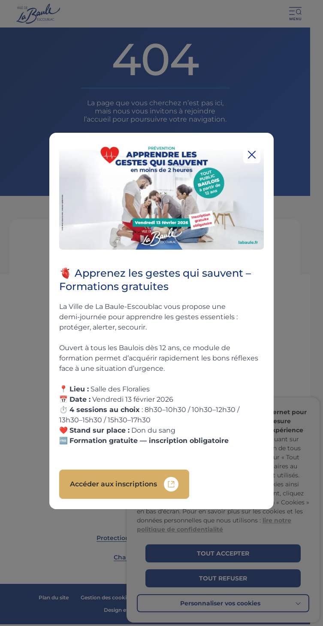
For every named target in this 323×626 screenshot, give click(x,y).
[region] (161, 321)
